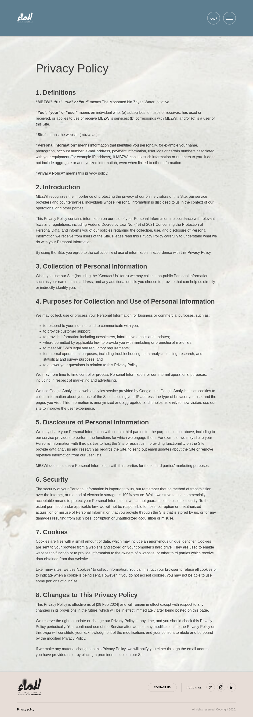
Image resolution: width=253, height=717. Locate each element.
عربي (213, 18)
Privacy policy (25, 709)
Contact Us (162, 687)
